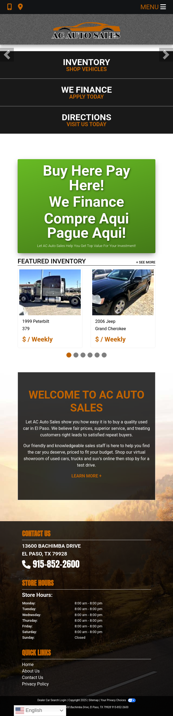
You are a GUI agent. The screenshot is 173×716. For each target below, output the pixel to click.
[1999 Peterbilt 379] (50, 292)
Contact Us (32, 677)
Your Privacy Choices (118, 700)
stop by (132, 458)
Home (28, 664)
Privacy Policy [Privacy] (35, 684)
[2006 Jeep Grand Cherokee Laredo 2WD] (123, 292)
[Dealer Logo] (86, 29)
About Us (31, 671)
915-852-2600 (56, 564)
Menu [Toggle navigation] (153, 7)
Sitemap (94, 700)
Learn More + (87, 476)
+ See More (145, 262)
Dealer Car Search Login (51, 700)
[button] (7, 55)
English (28, 710)
